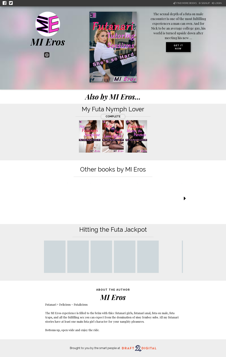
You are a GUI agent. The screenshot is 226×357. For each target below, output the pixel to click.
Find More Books (185, 3)
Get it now (178, 47)
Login (217, 3)
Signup (204, 3)
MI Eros (48, 41)
